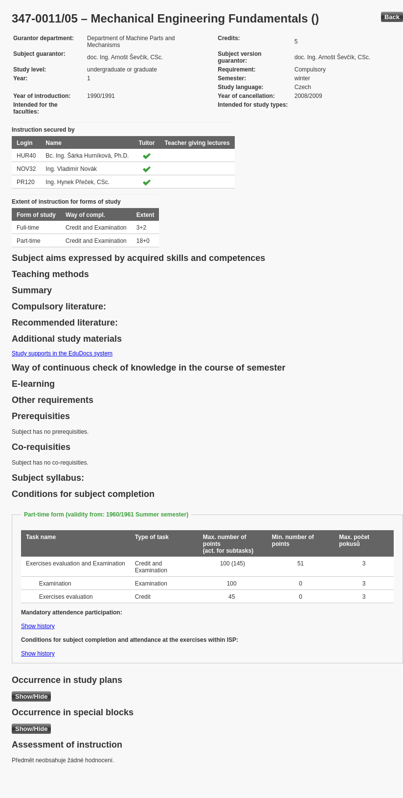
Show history (38, 626)
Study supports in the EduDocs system (62, 353)
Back (392, 17)
